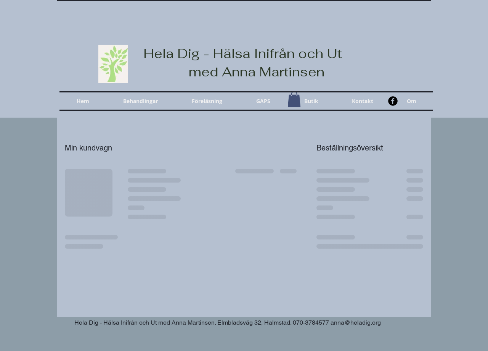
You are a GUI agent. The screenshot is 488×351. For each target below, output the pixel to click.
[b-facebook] (393, 101)
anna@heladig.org (356, 322)
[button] (140, 101)
